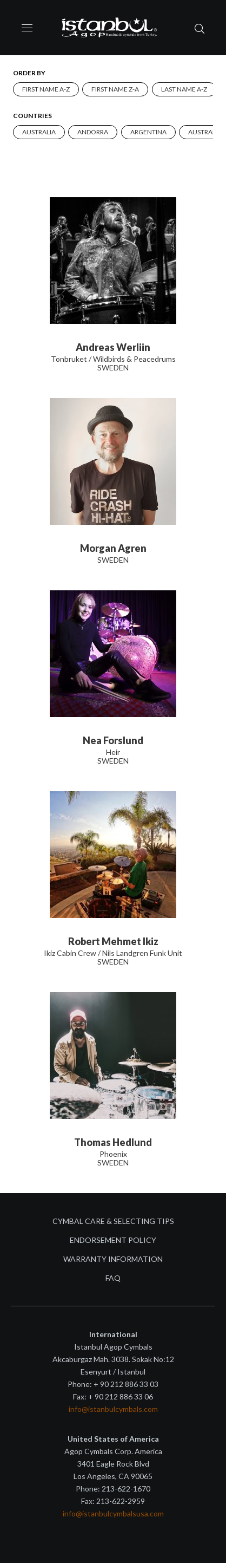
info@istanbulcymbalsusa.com (113, 1513)
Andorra (92, 132)
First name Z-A (115, 89)
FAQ (113, 1277)
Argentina (148, 132)
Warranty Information (113, 1259)
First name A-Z (46, 89)
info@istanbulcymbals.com (113, 1409)
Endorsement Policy (113, 1240)
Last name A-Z (184, 89)
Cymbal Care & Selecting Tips (113, 1221)
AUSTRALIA (39, 132)
